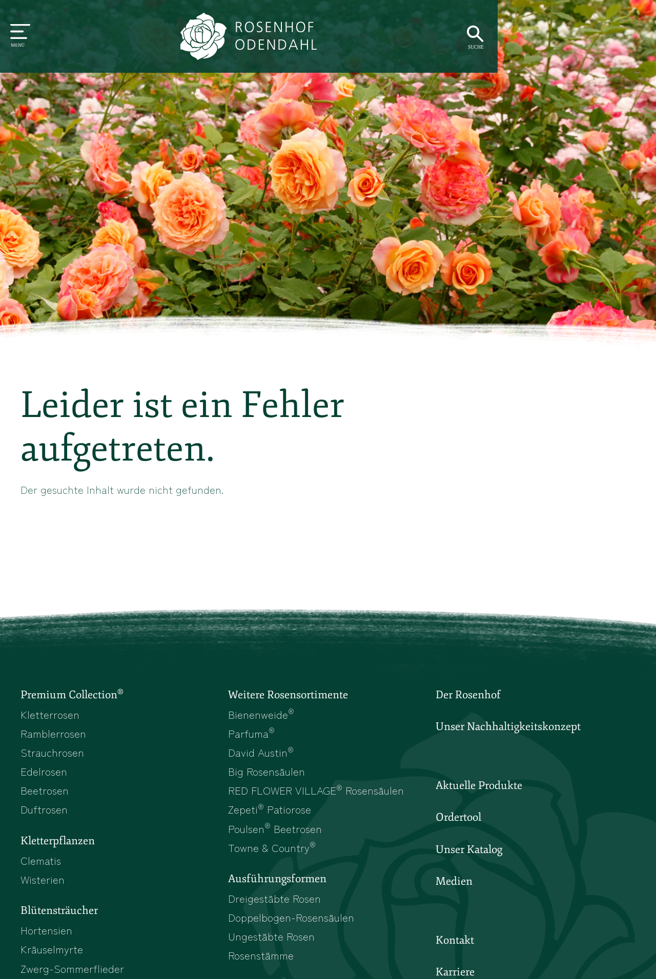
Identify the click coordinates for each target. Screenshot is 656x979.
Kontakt (455, 943)
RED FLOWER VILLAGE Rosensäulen (318, 792)
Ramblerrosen (53, 734)
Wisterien (43, 882)
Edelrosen (44, 773)
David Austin (261, 753)
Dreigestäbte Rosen (275, 902)
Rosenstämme (261, 960)
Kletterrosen (50, 714)
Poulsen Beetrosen (275, 831)
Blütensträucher (59, 915)
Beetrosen (44, 792)
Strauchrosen (52, 753)
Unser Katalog (469, 851)
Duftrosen (44, 811)
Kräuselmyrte (52, 954)
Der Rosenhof (468, 695)
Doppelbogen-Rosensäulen (292, 921)
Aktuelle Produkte (479, 787)
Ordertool (458, 819)
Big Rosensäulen (267, 773)
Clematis (40, 863)
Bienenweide (261, 714)
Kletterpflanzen (57, 843)
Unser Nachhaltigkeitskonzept (508, 728)
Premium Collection (72, 695)
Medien (454, 883)
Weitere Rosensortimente (288, 695)
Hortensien (46, 934)
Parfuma (251, 734)
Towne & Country (272, 850)
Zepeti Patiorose (270, 811)
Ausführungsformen (277, 882)
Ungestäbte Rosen (272, 940)
